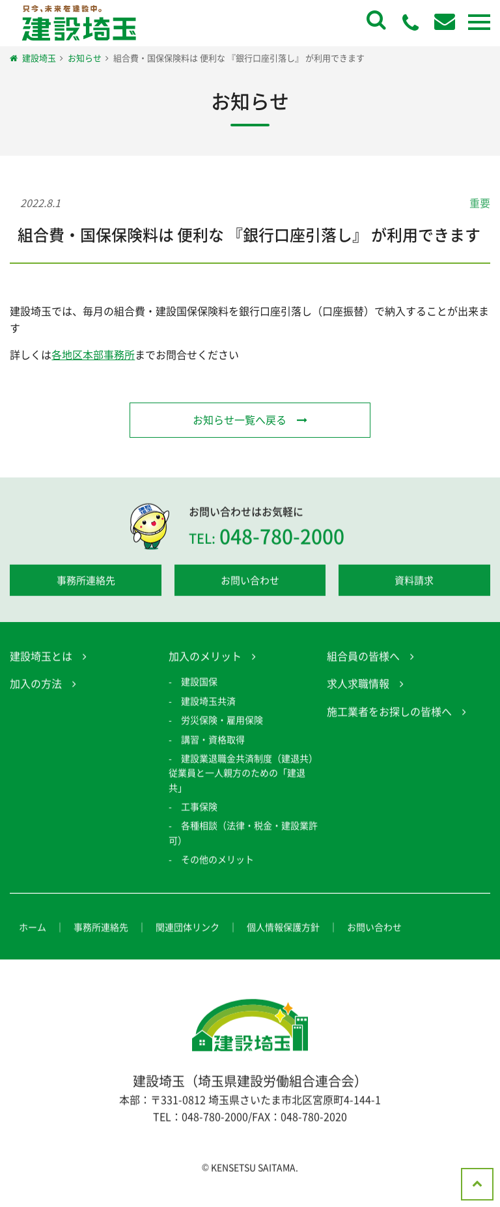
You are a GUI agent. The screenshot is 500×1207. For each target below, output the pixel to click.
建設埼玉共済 (208, 702)
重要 (479, 202)
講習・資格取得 (213, 740)
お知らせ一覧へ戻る (239, 419)
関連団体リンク (187, 928)
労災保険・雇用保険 (222, 721)
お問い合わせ (250, 582)
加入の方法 (36, 685)
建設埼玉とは (41, 657)
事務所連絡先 (86, 582)
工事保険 (199, 808)
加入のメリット (205, 657)
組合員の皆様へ (363, 657)
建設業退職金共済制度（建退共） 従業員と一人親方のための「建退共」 (248, 774)
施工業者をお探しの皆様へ (389, 712)
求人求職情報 (358, 685)
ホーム (32, 928)
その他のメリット (217, 861)
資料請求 (414, 582)
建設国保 (199, 683)
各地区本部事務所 (93, 354)
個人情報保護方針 (283, 928)
